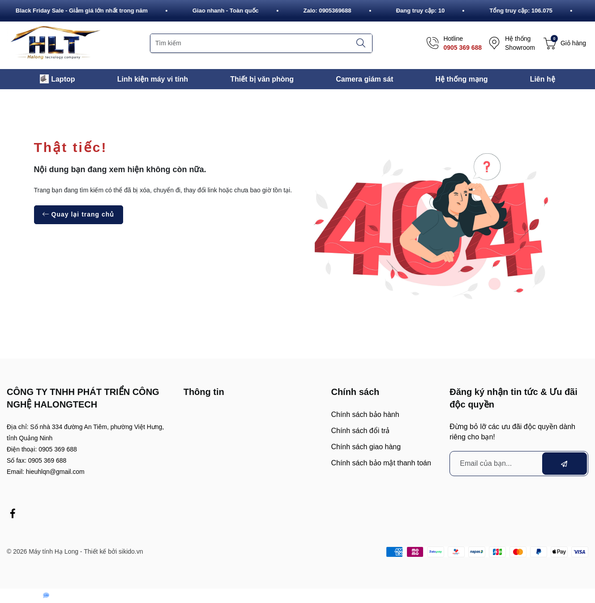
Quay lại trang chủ (79, 214)
